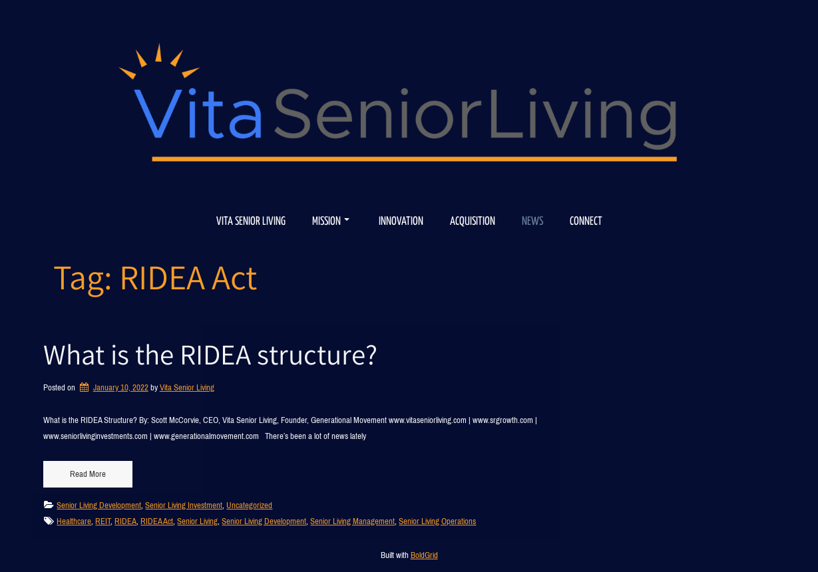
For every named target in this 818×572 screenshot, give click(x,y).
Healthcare (74, 521)
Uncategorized (249, 505)
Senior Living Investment (183, 505)
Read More (88, 474)
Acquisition (472, 221)
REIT (102, 521)
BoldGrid (424, 555)
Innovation (401, 221)
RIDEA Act (156, 521)
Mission (330, 221)
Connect (586, 221)
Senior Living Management (352, 521)
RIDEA (125, 521)
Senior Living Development (99, 505)
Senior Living (197, 521)
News (532, 221)
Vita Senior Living (251, 221)
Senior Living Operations (437, 521)
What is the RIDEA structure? (210, 353)
